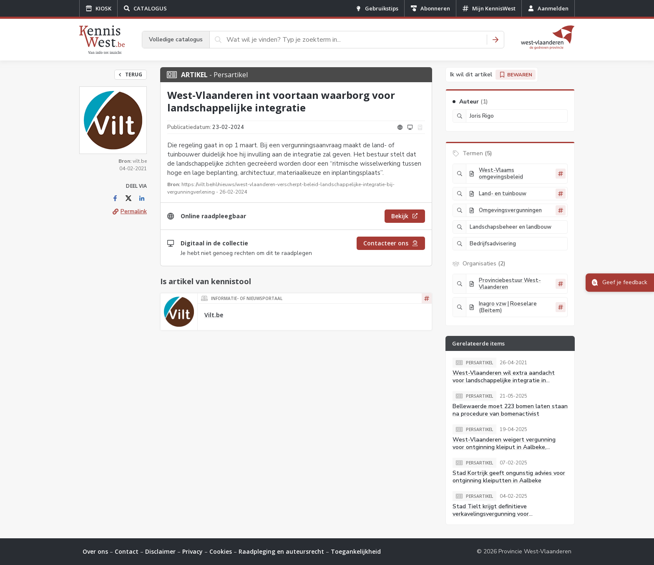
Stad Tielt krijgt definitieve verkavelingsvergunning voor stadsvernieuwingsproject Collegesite (504, 513)
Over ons (95, 551)
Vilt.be (213, 315)
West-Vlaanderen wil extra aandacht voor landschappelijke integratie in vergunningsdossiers (504, 380)
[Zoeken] (495, 39)
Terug (130, 74)
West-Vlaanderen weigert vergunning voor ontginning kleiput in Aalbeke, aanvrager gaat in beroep (504, 447)
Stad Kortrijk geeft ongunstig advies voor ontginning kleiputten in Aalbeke (509, 476)
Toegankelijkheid (356, 551)
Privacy (192, 551)
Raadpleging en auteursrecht (281, 551)
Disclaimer (160, 551)
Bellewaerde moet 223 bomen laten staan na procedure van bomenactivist (510, 410)
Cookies (220, 551)
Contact (126, 551)
